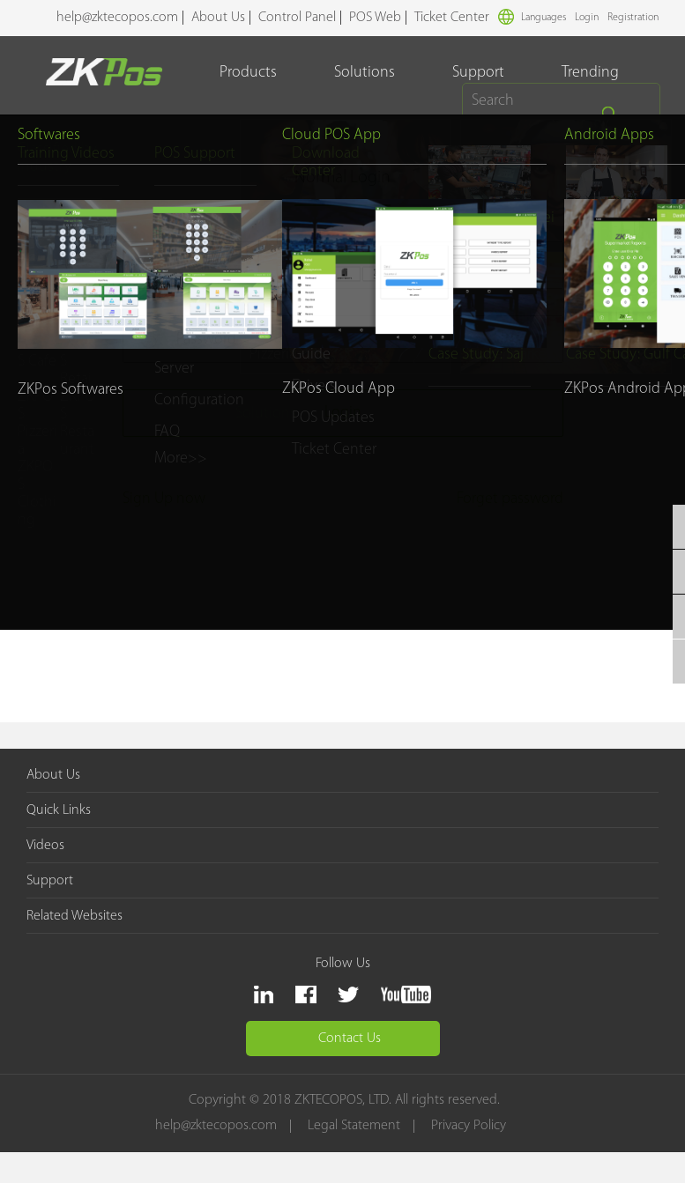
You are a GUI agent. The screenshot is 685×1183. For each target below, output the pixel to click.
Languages (532, 17)
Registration (633, 17)
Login (587, 17)
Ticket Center (451, 18)
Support (479, 72)
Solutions (365, 72)
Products (249, 72)
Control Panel (297, 18)
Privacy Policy (470, 1126)
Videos (45, 846)
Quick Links (58, 810)
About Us (218, 18)
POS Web (375, 18)
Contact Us (349, 1038)
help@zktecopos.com (117, 18)
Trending (591, 72)
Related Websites (74, 916)
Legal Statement (355, 1126)
